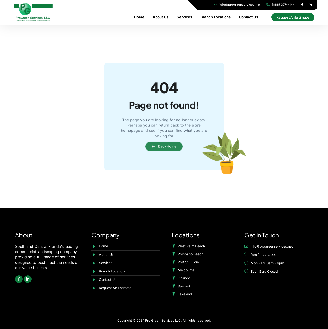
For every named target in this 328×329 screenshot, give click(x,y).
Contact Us (248, 17)
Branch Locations (215, 17)
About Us (160, 17)
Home (139, 17)
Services (184, 17)
